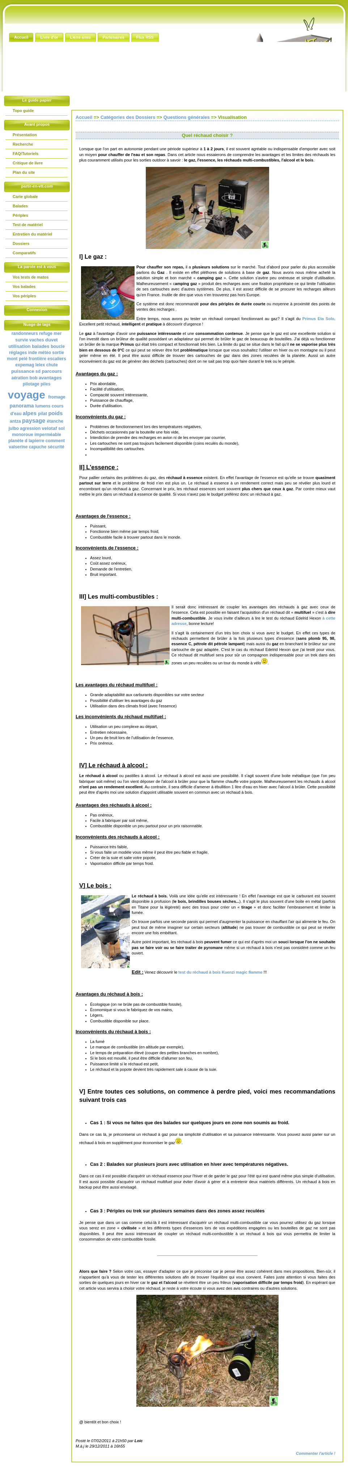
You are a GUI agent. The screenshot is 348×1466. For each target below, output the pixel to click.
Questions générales (187, 117)
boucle (58, 346)
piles (45, 384)
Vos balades (24, 286)
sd (38, 371)
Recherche (23, 144)
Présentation (25, 135)
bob (34, 377)
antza (15, 421)
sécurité (56, 446)
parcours (52, 371)
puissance (22, 371)
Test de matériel (28, 225)
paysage (33, 421)
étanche (55, 421)
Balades (20, 206)
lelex (40, 364)
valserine (18, 446)
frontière (37, 358)
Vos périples (24, 296)
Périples (20, 215)
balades (40, 346)
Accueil (84, 117)
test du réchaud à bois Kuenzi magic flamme (219, 972)
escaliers (56, 358)
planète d (17, 440)
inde (32, 352)
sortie (58, 352)
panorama (22, 406)
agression (30, 428)
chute (52, 364)
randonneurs (25, 333)
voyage (26, 395)
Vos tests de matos (30, 277)
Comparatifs (24, 253)
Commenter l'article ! (315, 1453)
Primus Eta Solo (318, 318)
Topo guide (23, 110)
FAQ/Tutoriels (25, 153)
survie (21, 339)
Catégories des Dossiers (128, 117)
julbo (14, 428)
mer (57, 333)
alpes (30, 413)
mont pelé (17, 358)
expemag (24, 364)
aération (20, 377)
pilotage (31, 384)
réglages (18, 352)
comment (55, 440)
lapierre (36, 440)
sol (61, 428)
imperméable (47, 434)
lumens (42, 406)
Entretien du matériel (32, 234)
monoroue (22, 434)
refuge (45, 333)
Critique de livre (28, 163)
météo (44, 352)
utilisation (19, 346)
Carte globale (25, 196)
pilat (42, 413)
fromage (56, 397)
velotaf (49, 428)
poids (55, 413)
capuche (38, 446)
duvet (51, 339)
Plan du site (24, 172)
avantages (50, 377)
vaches (36, 339)
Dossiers (21, 243)
